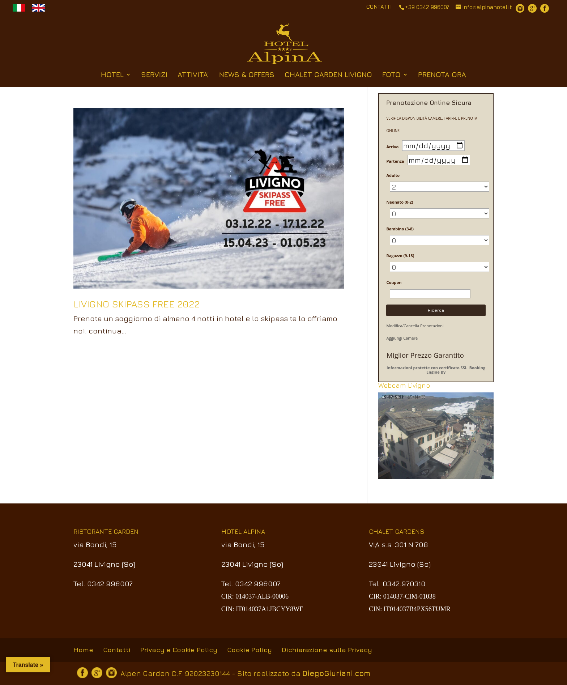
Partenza (395, 161)
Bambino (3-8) (400, 228)
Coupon (393, 282)
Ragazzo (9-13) (400, 255)
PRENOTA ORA (442, 75)
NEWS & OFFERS (246, 75)
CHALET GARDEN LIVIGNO (328, 75)
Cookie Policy (249, 650)
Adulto (393, 175)
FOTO (391, 75)
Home (83, 650)
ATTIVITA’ (193, 75)
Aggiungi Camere (402, 338)
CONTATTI (379, 7)
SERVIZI (154, 75)
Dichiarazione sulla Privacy (327, 650)
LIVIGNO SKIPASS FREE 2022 (136, 304)
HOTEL (112, 75)
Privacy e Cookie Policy (178, 650)
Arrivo (392, 146)
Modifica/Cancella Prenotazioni (414, 325)
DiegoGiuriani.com (336, 673)
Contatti (117, 650)
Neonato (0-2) (399, 202)
